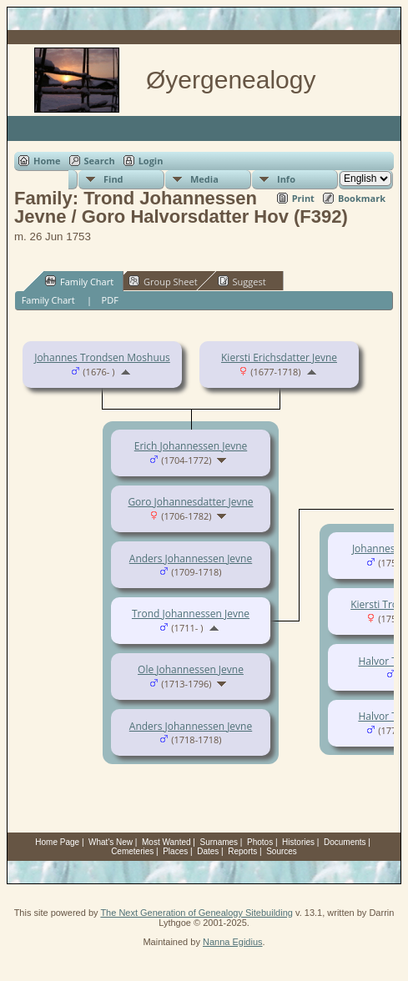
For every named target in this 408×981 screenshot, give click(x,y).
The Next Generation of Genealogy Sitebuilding (196, 913)
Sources (281, 851)
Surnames (219, 842)
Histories (298, 842)
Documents (345, 842)
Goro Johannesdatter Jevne (190, 502)
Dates (208, 851)
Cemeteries (132, 851)
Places (175, 851)
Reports (242, 851)
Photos (260, 842)
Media (204, 179)
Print (303, 198)
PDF (110, 300)
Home (47, 160)
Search (99, 160)
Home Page (57, 842)
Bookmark (361, 198)
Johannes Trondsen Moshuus (102, 357)
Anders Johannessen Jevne (190, 558)
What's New (110, 842)
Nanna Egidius (233, 942)
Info (286, 179)
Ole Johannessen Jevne (191, 669)
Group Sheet (163, 281)
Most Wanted (166, 842)
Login (151, 160)
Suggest (242, 281)
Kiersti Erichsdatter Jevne (279, 357)
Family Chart (79, 281)
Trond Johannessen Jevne (190, 613)
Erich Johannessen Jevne (190, 446)
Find (113, 179)
